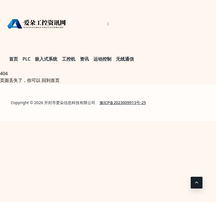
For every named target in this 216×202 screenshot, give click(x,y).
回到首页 (51, 80)
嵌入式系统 (46, 59)
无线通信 (125, 59)
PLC (26, 59)
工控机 (68, 59)
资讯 (84, 59)
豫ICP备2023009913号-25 (123, 102)
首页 (13, 59)
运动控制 (102, 59)
